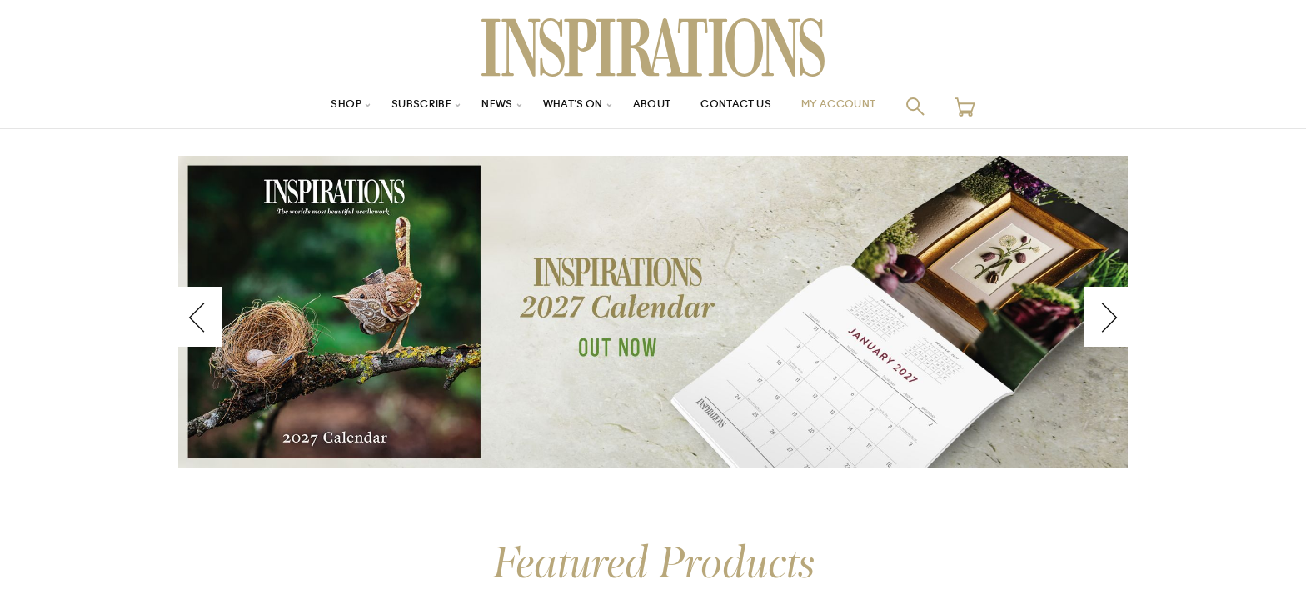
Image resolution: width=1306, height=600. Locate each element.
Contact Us (745, 106)
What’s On (567, 106)
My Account (860, 106)
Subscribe (403, 106)
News (485, 106)
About (653, 106)
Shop (320, 106)
